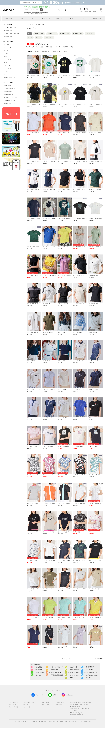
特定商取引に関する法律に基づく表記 (68, 724)
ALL (29, 33)
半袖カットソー (64, 33)
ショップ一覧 (27, 709)
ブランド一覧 (12, 707)
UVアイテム (7, 65)
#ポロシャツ (27, 12)
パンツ (6, 50)
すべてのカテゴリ (9, 77)
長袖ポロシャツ (51, 33)
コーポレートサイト (21, 724)
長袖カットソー (77, 33)
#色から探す (38, 13)
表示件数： (66, 47)
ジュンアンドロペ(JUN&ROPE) (95, 560)
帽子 (5, 56)
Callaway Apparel (9, 88)
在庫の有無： (50, 47)
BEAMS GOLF (8, 94)
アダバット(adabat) (94, 417)
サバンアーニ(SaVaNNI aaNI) (80, 474)
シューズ (7, 74)
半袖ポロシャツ (39, 33)
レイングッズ (8, 68)
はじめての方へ (60, 705)
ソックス (7, 71)
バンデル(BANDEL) (78, 275)
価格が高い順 (45, 51)
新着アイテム (46, 18)
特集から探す (8, 36)
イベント (84, 18)
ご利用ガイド (59, 707)
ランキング (59, 18)
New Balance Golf (10, 100)
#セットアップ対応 (29, 13)
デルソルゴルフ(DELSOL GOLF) (34, 132)
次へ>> (68, 661)
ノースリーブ (90, 33)
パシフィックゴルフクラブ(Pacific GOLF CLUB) (34, 75)
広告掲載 (51, 724)
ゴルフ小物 (7, 59)
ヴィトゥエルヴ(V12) (33, 532)
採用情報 (42, 724)
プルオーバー (49, 37)
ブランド (20, 18)
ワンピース (7, 48)
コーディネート (7, 18)
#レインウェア (35, 12)
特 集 (71, 18)
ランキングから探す (10, 27)
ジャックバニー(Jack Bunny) (80, 132)
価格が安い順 (56, 51)
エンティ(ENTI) (62, 332)
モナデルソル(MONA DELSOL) (34, 275)
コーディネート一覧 (28, 705)
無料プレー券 (97, 18)
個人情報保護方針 (86, 724)
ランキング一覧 (13, 709)
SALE (65, 51)
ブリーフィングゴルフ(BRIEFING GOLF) (34, 161)
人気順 (37, 51)
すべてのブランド (9, 103)
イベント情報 (45, 707)
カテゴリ (33, 18)
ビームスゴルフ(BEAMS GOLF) (95, 161)
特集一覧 (25, 707)
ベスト (30, 37)
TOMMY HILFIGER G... (11, 97)
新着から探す (8, 30)
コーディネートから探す (11, 33)
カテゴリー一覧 (13, 705)
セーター (38, 37)
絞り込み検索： (30, 47)
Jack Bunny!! (8, 85)
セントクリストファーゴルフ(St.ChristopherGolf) (80, 360)
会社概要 (33, 724)
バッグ (6, 62)
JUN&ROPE (8, 91)
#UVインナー (43, 12)
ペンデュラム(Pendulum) (34, 218)
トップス (7, 45)
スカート (7, 53)
